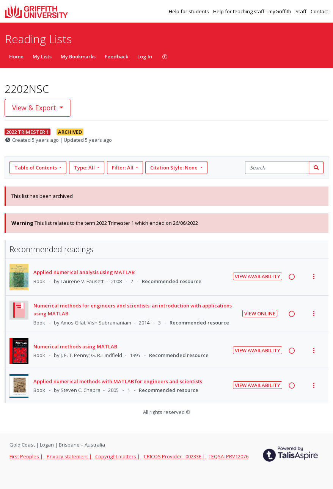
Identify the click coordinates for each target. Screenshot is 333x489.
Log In (144, 56)
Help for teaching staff (239, 11)
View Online (259, 313)
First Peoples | (26, 456)
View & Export (35, 107)
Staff (301, 11)
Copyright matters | (118, 456)
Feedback (116, 56)
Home (16, 56)
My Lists (42, 56)
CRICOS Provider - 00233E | (175, 456)
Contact (319, 11)
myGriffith (280, 11)
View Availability (257, 276)
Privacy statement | (70, 456)
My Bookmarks (78, 56)
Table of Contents (36, 167)
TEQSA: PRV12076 (228, 456)
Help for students (189, 11)
